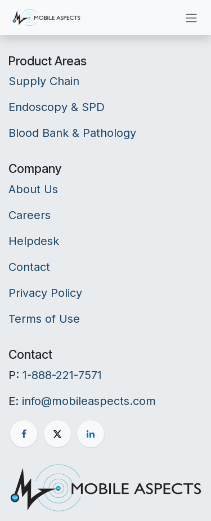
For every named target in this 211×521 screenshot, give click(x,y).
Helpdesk (33, 241)
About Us (33, 189)
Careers (29, 215)
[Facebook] (23, 433)
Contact (29, 267)
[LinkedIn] (90, 433)
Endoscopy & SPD (56, 107)
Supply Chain (43, 81)
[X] (57, 433)
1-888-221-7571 (62, 375)
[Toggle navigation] (191, 17)
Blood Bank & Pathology (72, 133)
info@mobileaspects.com (89, 401)
